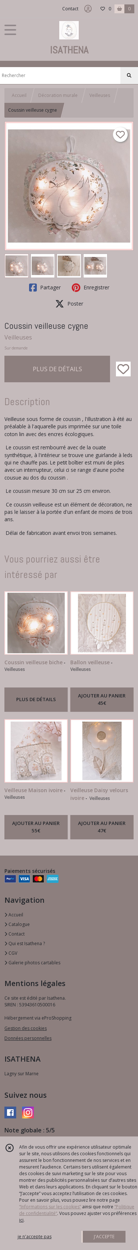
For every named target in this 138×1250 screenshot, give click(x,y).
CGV (10, 953)
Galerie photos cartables (32, 963)
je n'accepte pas (35, 1236)
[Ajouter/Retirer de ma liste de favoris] (123, 369)
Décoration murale (58, 95)
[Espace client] (88, 9)
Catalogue (17, 924)
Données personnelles (28, 1038)
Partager (45, 287)
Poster (69, 303)
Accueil (19, 95)
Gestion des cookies (25, 1028)
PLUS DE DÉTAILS (57, 369)
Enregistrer (90, 287)
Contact (70, 9)
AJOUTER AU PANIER (101, 699)
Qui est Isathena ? (24, 943)
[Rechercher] (129, 75)
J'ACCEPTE (104, 1236)
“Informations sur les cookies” (50, 1207)
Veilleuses (99, 95)
